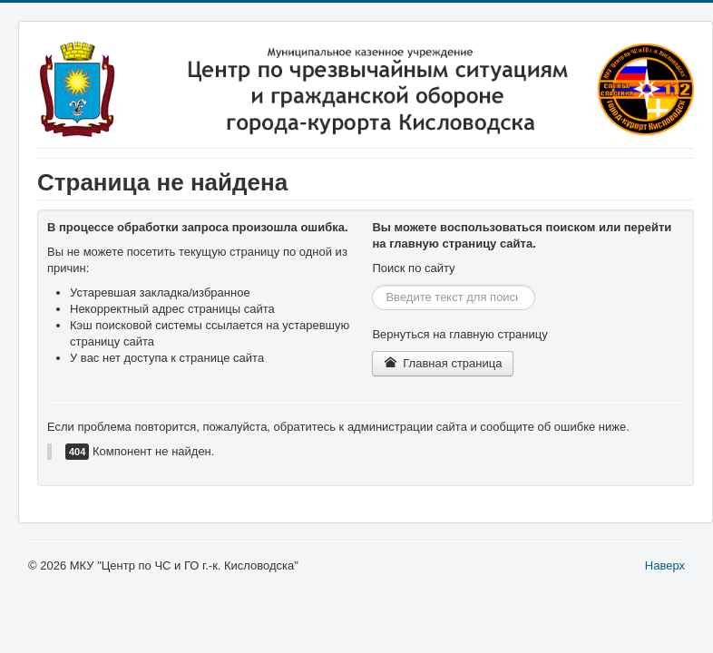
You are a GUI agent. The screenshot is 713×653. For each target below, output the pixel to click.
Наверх (665, 565)
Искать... (372, 285)
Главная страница (443, 363)
